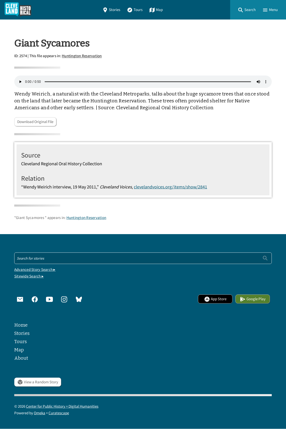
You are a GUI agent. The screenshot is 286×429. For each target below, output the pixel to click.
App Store (215, 299)
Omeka (39, 413)
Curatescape (59, 413)
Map (156, 9)
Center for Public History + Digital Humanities (62, 406)
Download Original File (35, 121)
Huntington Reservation (82, 56)
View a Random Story (37, 382)
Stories (111, 9)
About (21, 358)
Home (21, 325)
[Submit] (265, 258)
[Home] (18, 10)
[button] (247, 9)
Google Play (253, 299)
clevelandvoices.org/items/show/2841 (170, 187)
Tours (135, 9)
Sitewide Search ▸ (29, 276)
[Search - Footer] (143, 258)
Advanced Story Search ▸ (35, 269)
